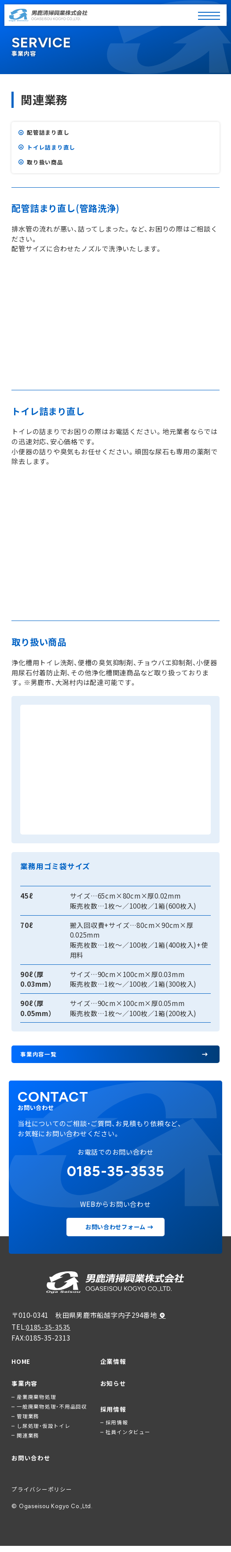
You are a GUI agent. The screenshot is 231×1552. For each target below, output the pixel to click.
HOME (21, 1363)
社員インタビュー (128, 1437)
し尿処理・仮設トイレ (43, 1430)
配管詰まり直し (48, 132)
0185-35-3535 (48, 1328)
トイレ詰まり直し (51, 148)
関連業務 (28, 1441)
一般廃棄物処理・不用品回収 (52, 1410)
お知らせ (113, 1385)
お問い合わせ (31, 1463)
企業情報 (113, 1363)
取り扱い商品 (45, 163)
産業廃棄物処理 (36, 1400)
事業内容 (24, 1385)
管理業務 (28, 1420)
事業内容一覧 (38, 1056)
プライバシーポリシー (41, 1495)
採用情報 (113, 1412)
